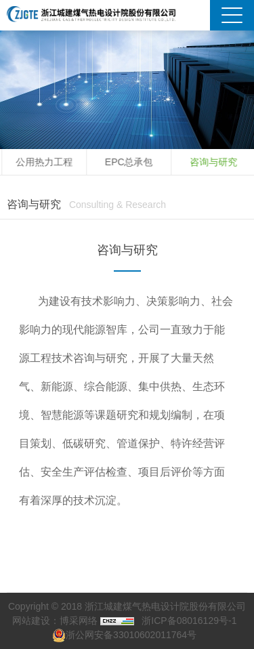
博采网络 (79, 620)
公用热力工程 (46, 161)
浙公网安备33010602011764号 (124, 634)
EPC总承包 (132, 161)
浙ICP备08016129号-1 (189, 620)
